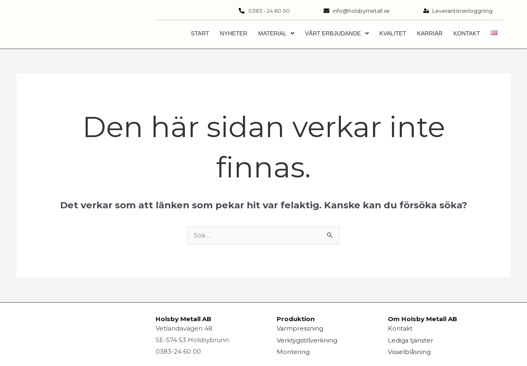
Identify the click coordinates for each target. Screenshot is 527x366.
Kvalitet (393, 33)
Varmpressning (300, 329)
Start (200, 33)
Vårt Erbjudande (337, 33)
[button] (276, 33)
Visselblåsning (409, 352)
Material (276, 33)
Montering (293, 352)
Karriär (430, 33)
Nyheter (233, 33)
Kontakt (466, 33)
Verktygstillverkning (307, 340)
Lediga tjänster (411, 340)
